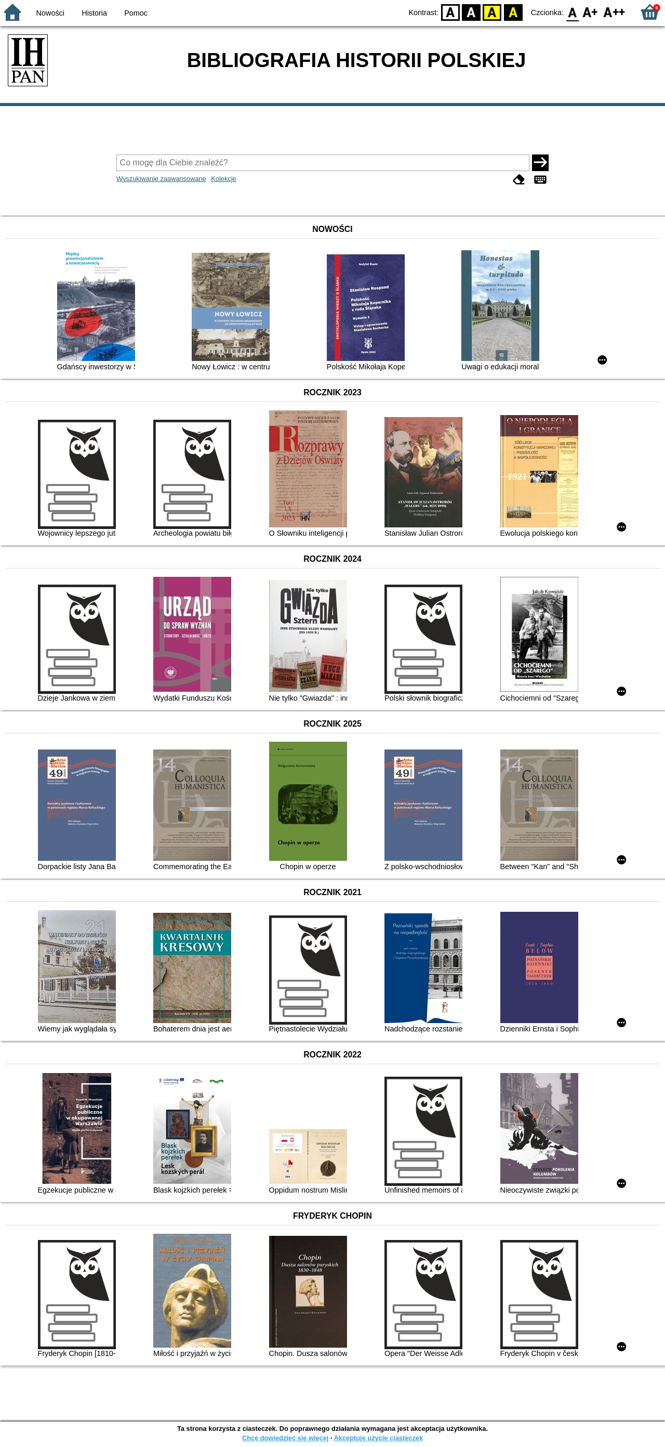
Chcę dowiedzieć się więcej (285, 1438)
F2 (614, 11)
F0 (572, 11)
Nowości (50, 13)
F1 (590, 11)
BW (471, 11)
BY (513, 11)
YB (492, 11)
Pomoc (136, 13)
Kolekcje (223, 179)
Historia (94, 13)
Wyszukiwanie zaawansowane (161, 179)
